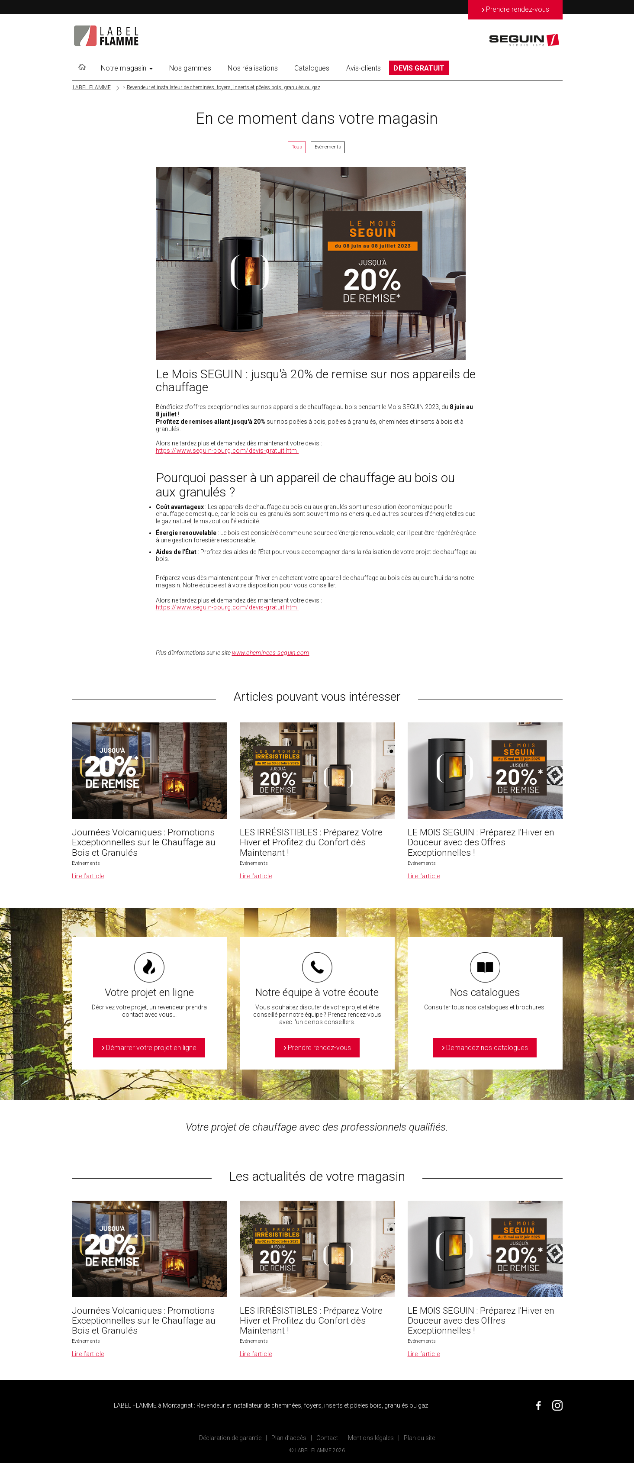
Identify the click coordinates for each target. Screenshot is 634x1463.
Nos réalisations (253, 68)
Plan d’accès (288, 1437)
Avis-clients (363, 68)
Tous (297, 147)
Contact (327, 1437)
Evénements (328, 147)
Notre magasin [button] (127, 68)
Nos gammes (190, 68)
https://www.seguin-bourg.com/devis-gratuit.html (227, 450)
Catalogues (312, 68)
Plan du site (419, 1437)
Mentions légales (371, 1437)
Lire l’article (88, 876)
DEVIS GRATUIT (418, 68)
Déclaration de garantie (230, 1437)
